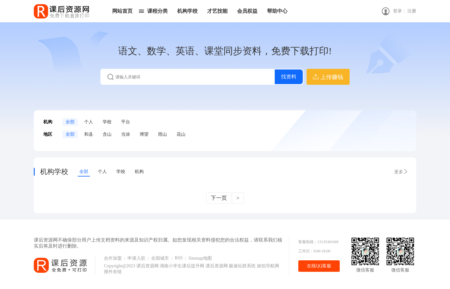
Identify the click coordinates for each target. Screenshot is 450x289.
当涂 (125, 134)
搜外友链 (113, 271)
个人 (88, 121)
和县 (88, 134)
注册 (411, 11)
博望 (144, 134)
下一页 (219, 198)
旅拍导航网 (268, 266)
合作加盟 (113, 258)
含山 (107, 134)
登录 (397, 11)
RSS (179, 258)
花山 (181, 134)
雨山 (162, 134)
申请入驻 (136, 258)
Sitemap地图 (200, 258)
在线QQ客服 (319, 266)
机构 (139, 171)
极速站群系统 (243, 266)
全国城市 (160, 258)
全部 (70, 121)
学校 (107, 121)
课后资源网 (147, 266)
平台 (125, 121)
